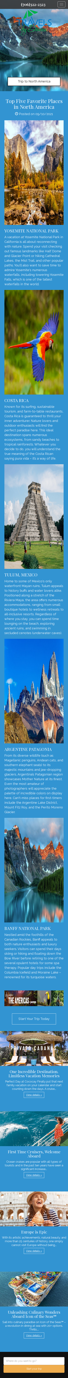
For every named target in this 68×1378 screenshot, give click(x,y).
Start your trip (34, 1368)
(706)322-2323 (33, 4)
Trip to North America (34, 81)
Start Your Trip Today (34, 1019)
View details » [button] (34, 1094)
